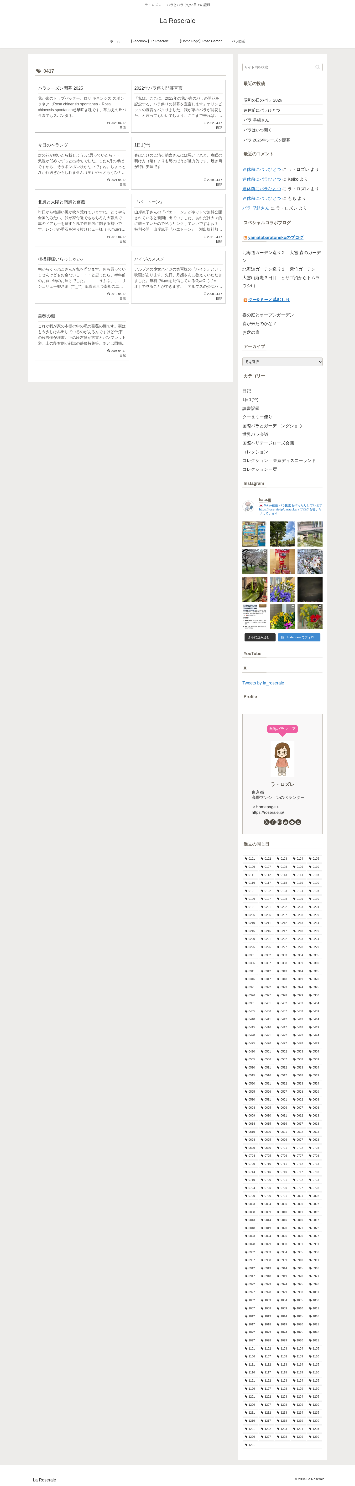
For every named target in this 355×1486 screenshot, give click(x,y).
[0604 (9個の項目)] (250, 1108)
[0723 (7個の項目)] (314, 1180)
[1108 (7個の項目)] (282, 1356)
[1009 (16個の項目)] (282, 1308)
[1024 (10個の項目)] (282, 1332)
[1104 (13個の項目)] (298, 1348)
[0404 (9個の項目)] (314, 1003)
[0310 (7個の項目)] (314, 963)
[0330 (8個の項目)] (314, 995)
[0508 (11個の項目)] (298, 1059)
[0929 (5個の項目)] (282, 1292)
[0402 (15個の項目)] (282, 1003)
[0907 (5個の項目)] (250, 1260)
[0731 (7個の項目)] (282, 1196)
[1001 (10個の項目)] (314, 1292)
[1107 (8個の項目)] (266, 1356)
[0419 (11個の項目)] (314, 1027)
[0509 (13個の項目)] (314, 1059)
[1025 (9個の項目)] (298, 1332)
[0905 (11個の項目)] (298, 1252)
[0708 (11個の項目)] (314, 1156)
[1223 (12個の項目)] (282, 1429)
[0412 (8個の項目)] (282, 1019)
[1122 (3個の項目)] (266, 1380)
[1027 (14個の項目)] (250, 1340)
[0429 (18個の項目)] (314, 1043)
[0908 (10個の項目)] (266, 1260)
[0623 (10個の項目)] (314, 1132)
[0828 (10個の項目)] (250, 1244)
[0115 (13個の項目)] (314, 875)
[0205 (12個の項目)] (250, 915)
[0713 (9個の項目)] (314, 1164)
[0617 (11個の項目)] (298, 1124)
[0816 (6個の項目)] (298, 1220)
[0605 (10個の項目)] (266, 1108)
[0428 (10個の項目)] (298, 1043)
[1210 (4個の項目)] (314, 1405)
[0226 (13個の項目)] (266, 947)
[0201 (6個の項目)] (266, 907)
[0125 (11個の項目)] (314, 891)
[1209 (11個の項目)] (298, 1405)
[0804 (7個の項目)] (266, 1204)
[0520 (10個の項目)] (250, 1083)
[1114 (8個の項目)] (298, 1364)
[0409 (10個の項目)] (314, 1011)
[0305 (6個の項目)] (314, 955)
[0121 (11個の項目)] (250, 891)
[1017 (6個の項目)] (250, 1324)
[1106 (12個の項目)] (250, 1356)
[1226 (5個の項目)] (250, 1437)
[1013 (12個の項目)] (266, 1316)
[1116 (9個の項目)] (250, 1372)
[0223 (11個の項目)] (298, 939)
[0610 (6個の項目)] (266, 1115)
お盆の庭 (251, 332)
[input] (282, 67)
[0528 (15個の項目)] (298, 1092)
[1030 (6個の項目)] (298, 1340)
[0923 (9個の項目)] (266, 1284)
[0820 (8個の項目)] (282, 1228)
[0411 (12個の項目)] (266, 1019)
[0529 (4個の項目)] (314, 1092)
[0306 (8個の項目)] (250, 963)
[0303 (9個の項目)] (282, 955)
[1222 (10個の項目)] (266, 1429)
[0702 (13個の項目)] (298, 1148)
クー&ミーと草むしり (269, 299)
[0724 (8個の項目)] (250, 1188)
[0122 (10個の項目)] (266, 891)
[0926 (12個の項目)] (314, 1284)
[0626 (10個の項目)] (282, 1140)
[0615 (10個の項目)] (266, 1124)
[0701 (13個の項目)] (282, 1148)
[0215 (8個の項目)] (250, 931)
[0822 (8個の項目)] (314, 1228)
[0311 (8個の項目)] (250, 971)
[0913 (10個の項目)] (266, 1268)
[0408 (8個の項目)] (298, 1011)
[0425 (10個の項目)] (250, 1043)
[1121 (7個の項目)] (250, 1380)
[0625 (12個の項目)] (266, 1140)
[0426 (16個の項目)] (266, 1043)
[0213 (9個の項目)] (298, 923)
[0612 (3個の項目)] (298, 1115)
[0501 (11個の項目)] (266, 1051)
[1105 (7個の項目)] (314, 1348)
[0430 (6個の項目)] (250, 1051)
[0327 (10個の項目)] (266, 995)
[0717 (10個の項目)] (298, 1172)
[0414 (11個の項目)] (314, 1019)
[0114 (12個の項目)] (298, 875)
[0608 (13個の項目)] (314, 1108)
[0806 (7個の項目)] (298, 1204)
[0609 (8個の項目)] (250, 1115)
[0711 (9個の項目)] (282, 1164)
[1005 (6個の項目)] (298, 1300)
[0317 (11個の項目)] (266, 979)
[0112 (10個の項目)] (266, 875)
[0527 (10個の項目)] (282, 1092)
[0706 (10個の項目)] (282, 1156)
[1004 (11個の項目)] (282, 1300)
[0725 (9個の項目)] (266, 1188)
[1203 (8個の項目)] (282, 1396)
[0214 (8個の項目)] (314, 923)
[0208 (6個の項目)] (298, 915)
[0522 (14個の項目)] (282, 1083)
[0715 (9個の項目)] (266, 1172)
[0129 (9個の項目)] (298, 899)
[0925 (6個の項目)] (298, 1284)
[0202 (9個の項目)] (282, 907)
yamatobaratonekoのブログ (275, 237)
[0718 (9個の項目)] (314, 1172)
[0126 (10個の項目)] (250, 899)
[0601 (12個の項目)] (282, 1099)
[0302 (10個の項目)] (266, 955)
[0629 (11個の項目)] (250, 1148)
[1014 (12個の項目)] (282, 1316)
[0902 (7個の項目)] (250, 1252)
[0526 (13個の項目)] (266, 1092)
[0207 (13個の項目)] (282, 915)
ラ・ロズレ (282, 784)
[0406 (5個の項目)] (266, 1011)
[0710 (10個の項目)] (266, 1164)
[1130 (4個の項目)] (314, 1389)
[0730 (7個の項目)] (266, 1196)
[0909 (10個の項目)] (282, 1260)
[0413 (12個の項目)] (298, 1019)
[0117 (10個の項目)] (266, 883)
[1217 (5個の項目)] (266, 1421)
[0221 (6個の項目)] (266, 939)
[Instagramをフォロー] (279, 822)
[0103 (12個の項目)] (282, 858)
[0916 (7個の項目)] (314, 1268)
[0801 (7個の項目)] (298, 1196)
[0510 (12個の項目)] (250, 1067)
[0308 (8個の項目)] (282, 963)
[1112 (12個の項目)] (266, 1364)
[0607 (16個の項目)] (298, 1108)
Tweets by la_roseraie (263, 683)
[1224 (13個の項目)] (298, 1429)
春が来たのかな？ (259, 323)
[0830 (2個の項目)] (282, 1244)
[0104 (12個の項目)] (298, 858)
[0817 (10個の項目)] (314, 1220)
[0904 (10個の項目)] (282, 1252)
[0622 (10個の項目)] (298, 1132)
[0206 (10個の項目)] (266, 915)
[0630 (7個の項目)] (266, 1148)
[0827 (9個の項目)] (314, 1236)
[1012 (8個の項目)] (250, 1316)
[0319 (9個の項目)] (298, 979)
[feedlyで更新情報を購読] (292, 822)
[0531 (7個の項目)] (266, 1099)
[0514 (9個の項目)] (314, 1067)
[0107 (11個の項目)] (266, 867)
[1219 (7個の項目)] (298, 1421)
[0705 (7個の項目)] (266, 1156)
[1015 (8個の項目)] (298, 1316)
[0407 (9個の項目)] (282, 1011)
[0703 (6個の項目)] (314, 1148)
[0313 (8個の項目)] (282, 971)
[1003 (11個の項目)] (266, 1300)
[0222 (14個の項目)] (282, 939)
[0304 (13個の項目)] (298, 955)
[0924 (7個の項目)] (282, 1284)
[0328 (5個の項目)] (282, 995)
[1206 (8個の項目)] (250, 1405)
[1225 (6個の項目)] (314, 1429)
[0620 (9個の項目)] (266, 1132)
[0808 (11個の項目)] (250, 1212)
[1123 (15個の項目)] (282, 1380)
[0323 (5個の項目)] (282, 987)
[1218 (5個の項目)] (282, 1421)
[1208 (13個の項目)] (282, 1405)
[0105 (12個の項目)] (314, 858)
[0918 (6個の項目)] (266, 1276)
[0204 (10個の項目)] (314, 907)
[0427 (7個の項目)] (282, 1043)
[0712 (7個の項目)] (298, 1164)
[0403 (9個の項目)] (298, 1003)
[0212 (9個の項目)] (282, 923)
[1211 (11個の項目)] (250, 1412)
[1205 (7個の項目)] (314, 1396)
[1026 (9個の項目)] (314, 1332)
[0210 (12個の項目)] (250, 923)
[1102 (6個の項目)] (266, 1348)
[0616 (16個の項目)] (282, 1124)
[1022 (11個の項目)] (250, 1332)
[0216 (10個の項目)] (266, 931)
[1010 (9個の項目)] (298, 1308)
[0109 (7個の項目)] (298, 867)
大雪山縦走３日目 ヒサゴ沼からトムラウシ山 (281, 281)
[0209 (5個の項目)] (314, 915)
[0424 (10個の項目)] (314, 1035)
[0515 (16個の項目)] (250, 1075)
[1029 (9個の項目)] (282, 1340)
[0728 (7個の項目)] (314, 1188)
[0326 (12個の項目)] (250, 995)
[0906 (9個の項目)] (314, 1252)
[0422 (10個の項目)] (282, 1035)
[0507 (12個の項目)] (282, 1059)
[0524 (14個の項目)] (314, 1083)
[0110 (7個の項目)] (314, 867)
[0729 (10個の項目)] (250, 1196)
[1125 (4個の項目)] (314, 1380)
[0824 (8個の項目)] (266, 1236)
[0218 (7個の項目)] (298, 931)
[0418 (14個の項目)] (298, 1027)
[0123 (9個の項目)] (282, 891)
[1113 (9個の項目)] (282, 1364)
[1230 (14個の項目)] (314, 1437)
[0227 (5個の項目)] (282, 947)
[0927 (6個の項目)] (250, 1292)
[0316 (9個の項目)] (250, 979)
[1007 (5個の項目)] (250, 1308)
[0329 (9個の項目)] (298, 995)
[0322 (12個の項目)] (266, 987)
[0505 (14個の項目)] (250, 1059)
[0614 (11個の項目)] (250, 1124)
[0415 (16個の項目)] (250, 1027)
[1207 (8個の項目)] (266, 1405)
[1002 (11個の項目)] (250, 1300)
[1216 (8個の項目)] (250, 1421)
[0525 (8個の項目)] (250, 1092)
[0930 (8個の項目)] (298, 1292)
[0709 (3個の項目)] (250, 1164)
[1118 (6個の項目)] (282, 1372)
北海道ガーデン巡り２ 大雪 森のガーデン (281, 256)
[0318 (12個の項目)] (282, 979)
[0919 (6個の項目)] (282, 1276)
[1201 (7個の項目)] (250, 1396)
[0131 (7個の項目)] (250, 907)
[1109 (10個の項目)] (298, 1356)
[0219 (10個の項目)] (314, 931)
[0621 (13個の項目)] (282, 1132)
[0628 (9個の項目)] (314, 1140)
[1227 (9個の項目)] (266, 1437)
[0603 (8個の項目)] (314, 1099)
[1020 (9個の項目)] (298, 1324)
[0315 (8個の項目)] (314, 971)
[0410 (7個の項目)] (250, 1019)
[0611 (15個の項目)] (282, 1115)
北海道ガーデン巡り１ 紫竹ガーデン (278, 269)
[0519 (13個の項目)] (314, 1075)
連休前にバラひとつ (261, 169)
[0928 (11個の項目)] (266, 1292)
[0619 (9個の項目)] (250, 1132)
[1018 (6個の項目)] (266, 1324)
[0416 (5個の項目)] (266, 1027)
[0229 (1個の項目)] (314, 947)
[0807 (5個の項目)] (314, 1204)
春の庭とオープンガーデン (268, 315)
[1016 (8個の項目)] (314, 1316)
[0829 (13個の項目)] (266, 1244)
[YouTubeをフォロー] (285, 822)
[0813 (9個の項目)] (250, 1220)
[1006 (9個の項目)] (314, 1300)
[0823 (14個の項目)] (250, 1236)
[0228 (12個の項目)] (298, 947)
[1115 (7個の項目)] (314, 1364)
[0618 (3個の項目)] (314, 1124)
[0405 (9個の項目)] (250, 1011)
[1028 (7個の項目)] (266, 1340)
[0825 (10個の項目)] (282, 1236)
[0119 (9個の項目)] (298, 883)
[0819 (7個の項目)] (266, 1228)
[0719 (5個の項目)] (250, 1180)
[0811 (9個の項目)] (298, 1212)
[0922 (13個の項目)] (250, 1284)
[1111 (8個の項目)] (250, 1364)
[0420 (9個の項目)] (250, 1035)
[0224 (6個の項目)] (314, 939)
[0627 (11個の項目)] (298, 1140)
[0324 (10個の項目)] (298, 987)
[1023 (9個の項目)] (266, 1332)
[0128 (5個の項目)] (282, 899)
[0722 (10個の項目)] (298, 1180)
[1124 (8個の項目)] (298, 1380)
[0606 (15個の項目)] (282, 1108)
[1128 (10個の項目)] (282, 1389)
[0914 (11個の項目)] (282, 1268)
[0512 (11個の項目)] (282, 1067)
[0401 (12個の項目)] (266, 1003)
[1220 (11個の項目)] (314, 1421)
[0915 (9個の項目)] (298, 1268)
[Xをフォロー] (267, 822)
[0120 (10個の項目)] (314, 883)
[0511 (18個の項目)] (266, 1067)
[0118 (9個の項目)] (282, 883)
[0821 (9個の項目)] (298, 1228)
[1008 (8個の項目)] (266, 1308)
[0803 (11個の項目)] (250, 1204)
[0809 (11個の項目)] (266, 1212)
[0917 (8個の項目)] (250, 1276)
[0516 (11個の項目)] (266, 1075)
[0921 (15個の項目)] (314, 1276)
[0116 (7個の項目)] (250, 883)
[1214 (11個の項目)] (298, 1412)
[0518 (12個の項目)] (298, 1075)
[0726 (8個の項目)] (282, 1188)
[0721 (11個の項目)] (282, 1180)
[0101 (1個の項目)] (250, 858)
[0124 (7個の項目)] (298, 891)
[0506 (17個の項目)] (266, 1059)
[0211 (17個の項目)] (266, 923)
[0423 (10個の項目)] (298, 1035)
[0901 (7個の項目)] (314, 1244)
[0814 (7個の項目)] (266, 1220)
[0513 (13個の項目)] (298, 1067)
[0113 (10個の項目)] (282, 875)
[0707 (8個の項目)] (298, 1156)
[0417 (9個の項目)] (282, 1027)
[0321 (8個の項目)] (250, 987)
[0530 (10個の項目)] (250, 1099)
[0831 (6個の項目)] (298, 1244)
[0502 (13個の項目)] (282, 1051)
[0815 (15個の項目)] (282, 1220)
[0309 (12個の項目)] (298, 963)
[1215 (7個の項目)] (314, 1412)
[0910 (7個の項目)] (298, 1260)
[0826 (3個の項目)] (298, 1236)
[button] (317, 67)
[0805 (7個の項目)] (282, 1204)
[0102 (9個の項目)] (266, 858)
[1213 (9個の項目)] (282, 1412)
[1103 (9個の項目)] (282, 1348)
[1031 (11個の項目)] (314, 1340)
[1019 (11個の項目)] (282, 1324)
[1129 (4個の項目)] (298, 1389)
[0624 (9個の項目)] (250, 1140)
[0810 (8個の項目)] (282, 1212)
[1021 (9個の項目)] (314, 1324)
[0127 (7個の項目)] (266, 899)
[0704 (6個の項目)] (250, 1156)
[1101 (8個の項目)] (250, 1348)
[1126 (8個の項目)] (250, 1389)
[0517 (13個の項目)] (282, 1075)
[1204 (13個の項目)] (298, 1396)
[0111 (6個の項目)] (250, 875)
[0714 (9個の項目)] (250, 1172)
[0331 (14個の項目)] (250, 1003)
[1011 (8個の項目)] (314, 1308)
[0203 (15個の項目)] (298, 907)
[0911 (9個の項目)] (314, 1260)
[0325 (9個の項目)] (314, 987)
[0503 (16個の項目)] (298, 1051)
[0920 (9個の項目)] (298, 1276)
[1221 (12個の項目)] (250, 1429)
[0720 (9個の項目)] (266, 1180)
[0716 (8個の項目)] (282, 1172)
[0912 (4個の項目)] (250, 1268)
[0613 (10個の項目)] (314, 1115)
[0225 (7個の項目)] (250, 947)
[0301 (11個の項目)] (250, 955)
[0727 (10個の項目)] (298, 1188)
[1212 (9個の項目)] (266, 1412)
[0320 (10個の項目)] (314, 979)
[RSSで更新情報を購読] (298, 822)
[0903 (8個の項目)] (266, 1252)
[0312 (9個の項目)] (266, 971)
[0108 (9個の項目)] (282, 867)
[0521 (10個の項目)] (266, 1083)
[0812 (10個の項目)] (314, 1212)
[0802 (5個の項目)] (314, 1196)
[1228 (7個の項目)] (282, 1437)
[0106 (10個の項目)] (250, 867)
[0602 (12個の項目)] (298, 1099)
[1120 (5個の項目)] (314, 1372)
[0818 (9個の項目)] (250, 1228)
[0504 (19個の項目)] (314, 1051)
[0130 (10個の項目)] (314, 899)
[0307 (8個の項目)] (266, 963)
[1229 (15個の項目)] (298, 1437)
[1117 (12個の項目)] (266, 1372)
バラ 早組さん (255, 208)
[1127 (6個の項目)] (266, 1389)
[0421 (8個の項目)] (266, 1035)
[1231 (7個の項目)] (282, 1445)
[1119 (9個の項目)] (298, 1372)
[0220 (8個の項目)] (250, 939)
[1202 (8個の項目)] (266, 1396)
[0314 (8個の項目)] (298, 971)
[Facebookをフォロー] (273, 822)
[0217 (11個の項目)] (282, 931)
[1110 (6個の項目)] (314, 1356)
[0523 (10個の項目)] (298, 1083)
